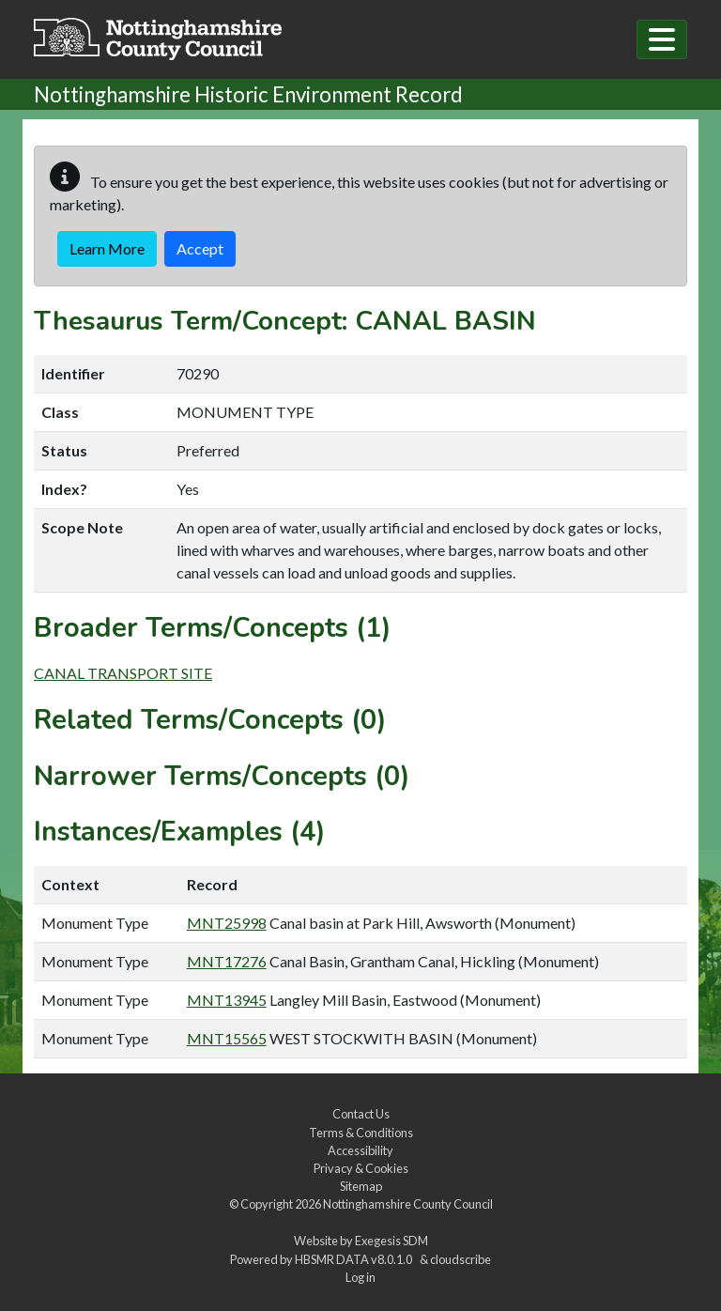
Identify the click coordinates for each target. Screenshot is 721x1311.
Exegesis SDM (391, 1240)
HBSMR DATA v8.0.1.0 (355, 1259)
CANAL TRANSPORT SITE (123, 673)
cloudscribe (460, 1259)
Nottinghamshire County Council (408, 1203)
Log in (360, 1277)
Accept (199, 248)
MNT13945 (227, 1000)
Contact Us (361, 1113)
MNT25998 (227, 923)
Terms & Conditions (361, 1132)
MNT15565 (227, 1038)
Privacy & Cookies (361, 1168)
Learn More (107, 248)
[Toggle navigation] (662, 39)
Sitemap (361, 1186)
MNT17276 (227, 961)
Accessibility (360, 1150)
